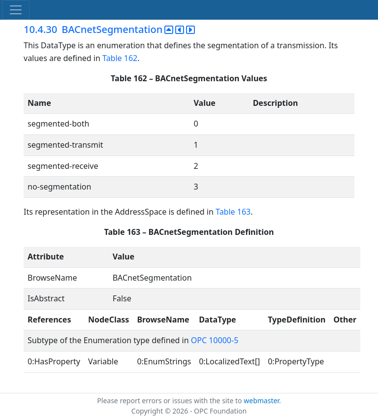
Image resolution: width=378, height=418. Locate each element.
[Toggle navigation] (16, 10)
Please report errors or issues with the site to (170, 400)
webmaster (261, 400)
